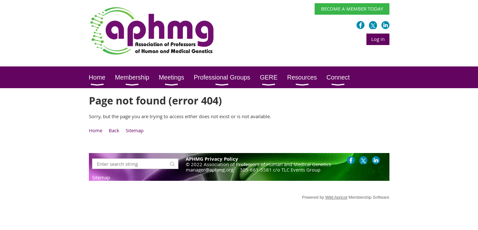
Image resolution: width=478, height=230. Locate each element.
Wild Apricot (336, 197)
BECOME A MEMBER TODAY (352, 8)
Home (95, 130)
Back (114, 130)
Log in (378, 39)
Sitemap (135, 130)
